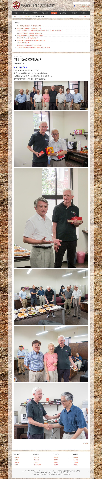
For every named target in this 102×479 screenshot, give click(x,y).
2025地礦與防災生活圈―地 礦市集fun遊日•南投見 (29, 33)
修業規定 (36, 460)
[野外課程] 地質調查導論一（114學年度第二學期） (29, 28)
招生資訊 (45, 13)
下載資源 (73, 13)
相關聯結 (76, 465)
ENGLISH (86, 16)
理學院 (83, 6)
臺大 (88, 6)
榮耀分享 (56, 460)
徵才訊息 (63, 13)
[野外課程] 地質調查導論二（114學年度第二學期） (29, 26)
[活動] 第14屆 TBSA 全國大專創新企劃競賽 (27, 38)
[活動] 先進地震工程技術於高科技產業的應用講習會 (29, 45)
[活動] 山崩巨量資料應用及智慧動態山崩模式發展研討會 (31, 40)
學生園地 (35, 13)
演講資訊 (56, 462)
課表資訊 (36, 457)
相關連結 (84, 13)
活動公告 (27, 16)
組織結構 (17, 457)
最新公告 (56, 457)
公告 (54, 13)
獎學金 (36, 462)
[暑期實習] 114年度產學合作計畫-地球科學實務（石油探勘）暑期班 (33, 47)
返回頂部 (85, 443)
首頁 (15, 13)
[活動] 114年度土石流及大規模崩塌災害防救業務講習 (30, 35)
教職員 (16, 460)
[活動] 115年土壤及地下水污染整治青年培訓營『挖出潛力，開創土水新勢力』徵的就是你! (39, 30)
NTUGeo (76, 6)
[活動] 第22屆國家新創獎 (23, 42)
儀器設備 (17, 462)
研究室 (16, 465)
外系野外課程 (37, 465)
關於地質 (24, 13)
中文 (80, 16)
